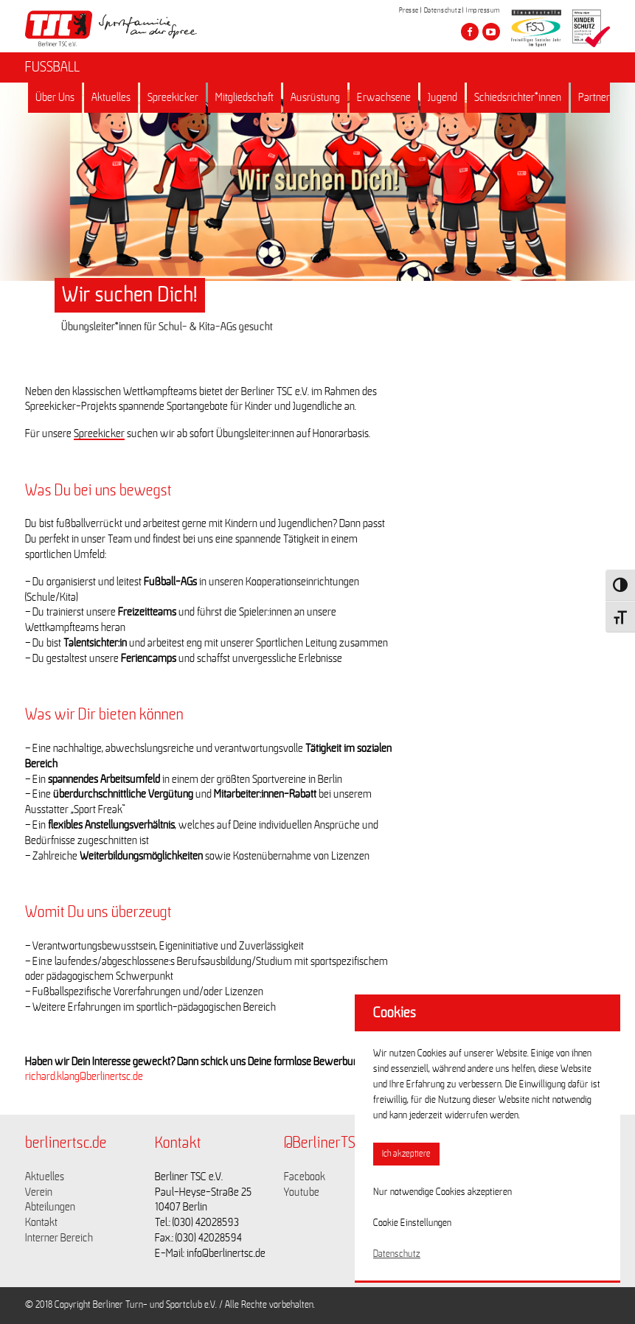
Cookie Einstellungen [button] (412, 1223)
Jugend (442, 97)
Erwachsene (384, 97)
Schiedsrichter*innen (517, 97)
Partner (594, 97)
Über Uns (54, 97)
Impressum (483, 10)
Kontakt (41, 1222)
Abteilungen (50, 1207)
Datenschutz (443, 10)
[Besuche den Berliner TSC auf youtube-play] (491, 32)
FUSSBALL (52, 67)
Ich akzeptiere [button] (406, 1154)
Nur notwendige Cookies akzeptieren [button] (442, 1192)
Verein (38, 1192)
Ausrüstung (315, 97)
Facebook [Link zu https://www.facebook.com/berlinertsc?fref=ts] (304, 1176)
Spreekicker (173, 97)
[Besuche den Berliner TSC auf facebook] (470, 32)
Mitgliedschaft (244, 97)
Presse (409, 10)
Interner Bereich (59, 1238)
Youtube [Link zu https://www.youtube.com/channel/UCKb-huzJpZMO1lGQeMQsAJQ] (301, 1192)
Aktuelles (111, 97)
